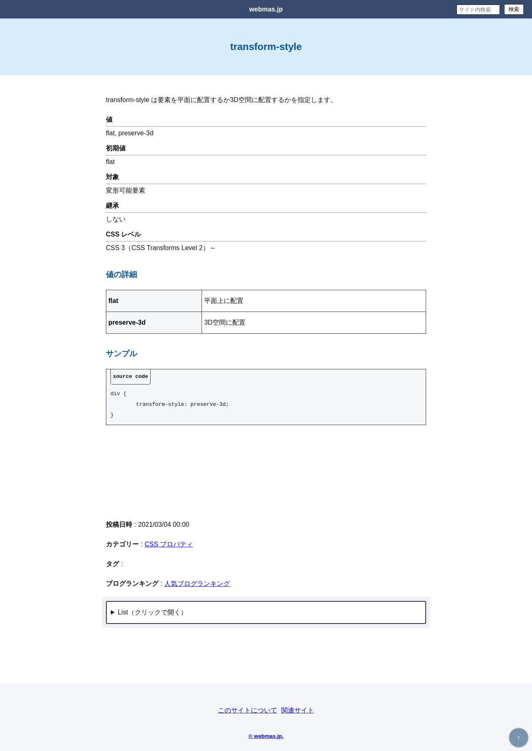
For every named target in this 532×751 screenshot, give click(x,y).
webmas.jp (266, 9)
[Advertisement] (266, 472)
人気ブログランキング (197, 583)
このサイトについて (247, 710)
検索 (514, 9)
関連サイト (297, 710)
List (123, 612)
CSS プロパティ (168, 544)
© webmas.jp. (265, 736)
